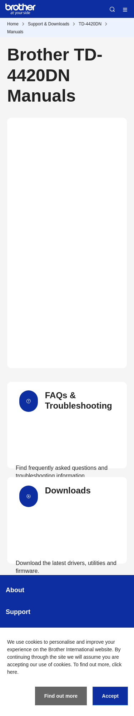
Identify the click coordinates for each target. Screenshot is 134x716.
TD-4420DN (90, 23)
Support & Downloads (48, 23)
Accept (110, 696)
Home (13, 23)
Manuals (15, 31)
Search (112, 9)
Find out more (61, 696)
